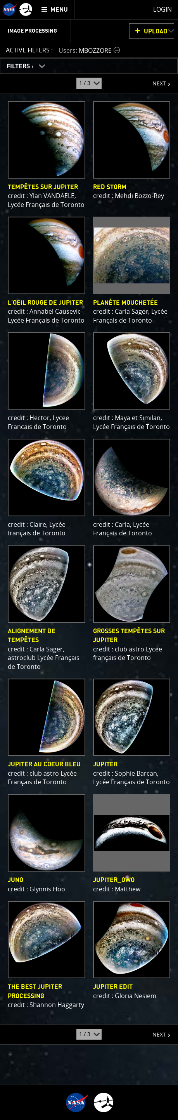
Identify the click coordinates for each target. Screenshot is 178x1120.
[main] (89, 560)
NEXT (155, 80)
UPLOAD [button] (156, 31)
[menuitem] (54, 9)
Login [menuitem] (162, 9)
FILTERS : (21, 66)
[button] (90, 50)
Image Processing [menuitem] (32, 31)
